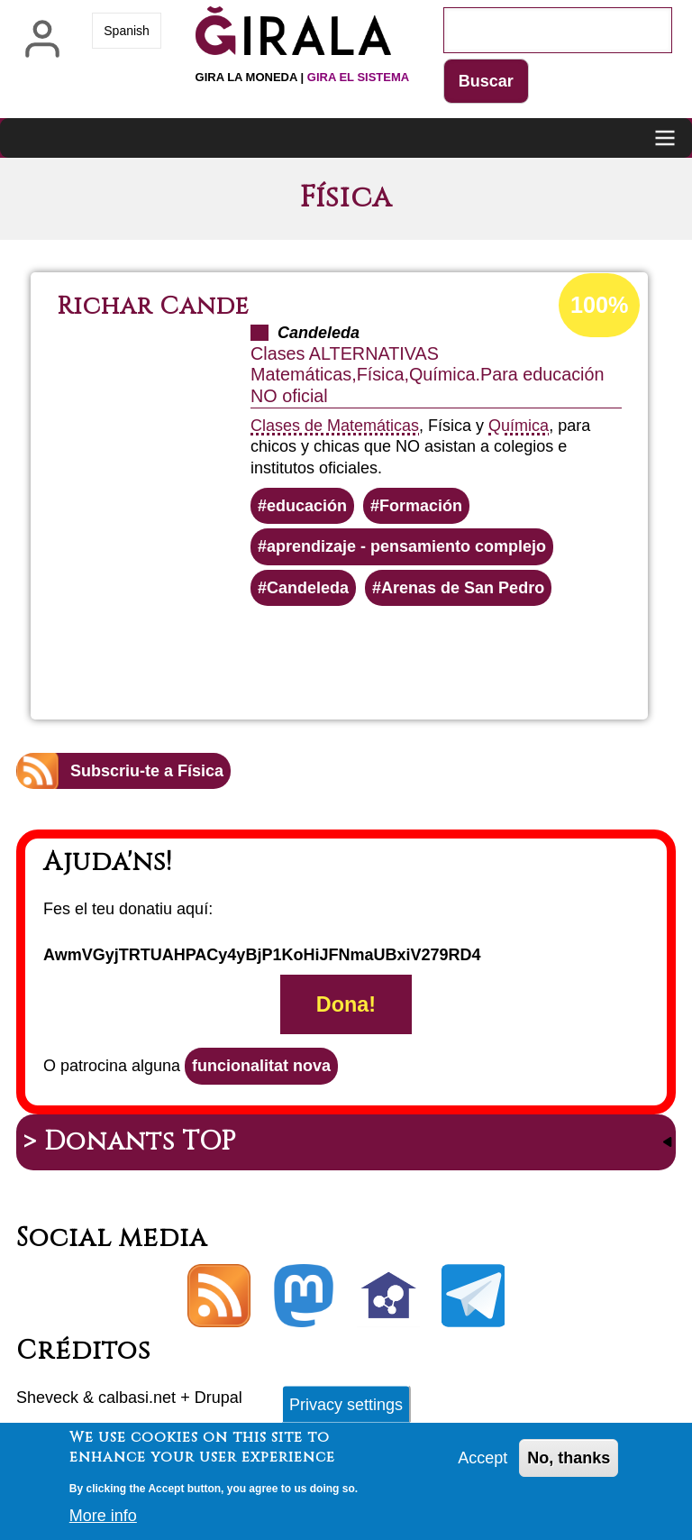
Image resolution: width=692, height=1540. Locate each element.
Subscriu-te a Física (146, 771)
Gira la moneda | (303, 77)
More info (103, 1523)
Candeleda (308, 588)
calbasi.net (137, 1398)
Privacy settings (346, 1411)
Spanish (127, 30)
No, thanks (568, 1465)
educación (307, 506)
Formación (420, 506)
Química (518, 426)
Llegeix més (408, 654)
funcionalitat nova (261, 1066)
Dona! (346, 1004)
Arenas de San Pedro (462, 588)
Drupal (218, 1398)
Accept (482, 1465)
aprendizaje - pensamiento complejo (406, 546)
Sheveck (47, 1398)
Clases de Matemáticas (334, 426)
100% (599, 304)
